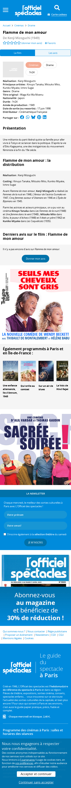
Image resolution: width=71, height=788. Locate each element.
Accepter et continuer (36, 774)
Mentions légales (12, 638)
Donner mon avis (35, 258)
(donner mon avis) (31, 43)
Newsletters (42, 635)
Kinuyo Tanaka (35, 84)
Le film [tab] (17, 53)
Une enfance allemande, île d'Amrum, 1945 (10, 391)
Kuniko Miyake (11, 87)
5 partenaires (27, 759)
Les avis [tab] (53, 53)
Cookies (29, 638)
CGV (53, 635)
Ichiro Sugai (27, 87)
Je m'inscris (35, 542)
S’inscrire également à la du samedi (36, 534)
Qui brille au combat (28, 387)
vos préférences (24, 763)
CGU (61, 635)
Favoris (50, 43)
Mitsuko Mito (52, 84)
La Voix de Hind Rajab (62, 387)
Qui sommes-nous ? (14, 631)
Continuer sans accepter (36, 782)
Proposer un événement (19, 635)
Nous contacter (36, 631)
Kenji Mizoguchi (27, 81)
